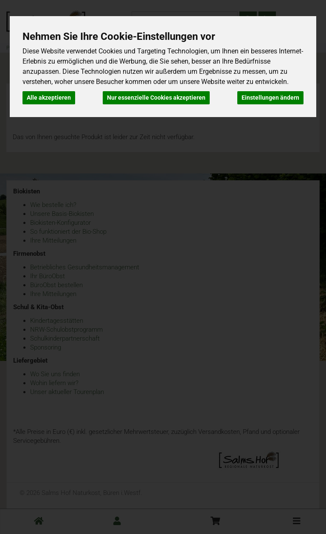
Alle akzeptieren (49, 97)
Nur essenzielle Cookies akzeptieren (156, 97)
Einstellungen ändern (270, 97)
